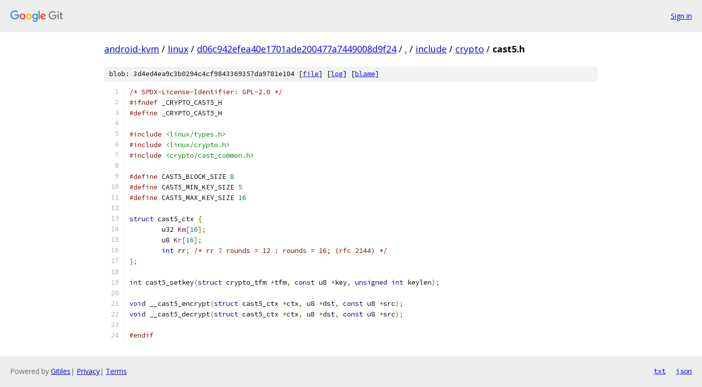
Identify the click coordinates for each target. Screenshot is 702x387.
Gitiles (61, 371)
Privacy (88, 371)
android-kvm (131, 49)
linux (178, 49)
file (311, 74)
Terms (116, 371)
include (431, 49)
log (337, 74)
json (684, 370)
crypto (469, 49)
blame (365, 74)
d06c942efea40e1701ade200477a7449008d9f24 (296, 49)
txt (660, 370)
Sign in (681, 16)
